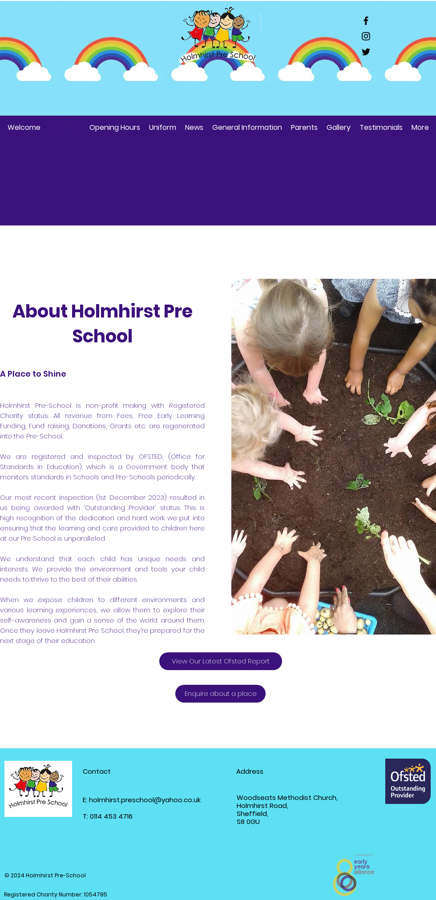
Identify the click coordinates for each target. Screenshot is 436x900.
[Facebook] (365, 20)
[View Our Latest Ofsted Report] (220, 661)
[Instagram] (365, 36)
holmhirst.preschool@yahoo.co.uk (145, 799)
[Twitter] (365, 51)
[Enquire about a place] (220, 694)
